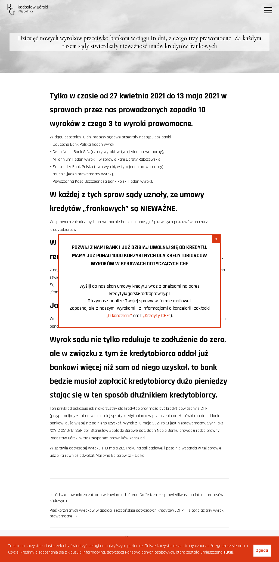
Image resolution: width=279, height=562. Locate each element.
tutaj (228, 552)
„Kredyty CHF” (156, 315)
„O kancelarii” (119, 315)
